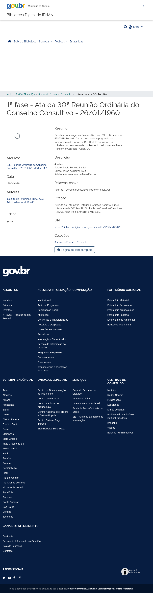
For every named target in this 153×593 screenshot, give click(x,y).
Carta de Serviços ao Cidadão (83, 392)
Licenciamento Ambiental (121, 319)
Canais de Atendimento (21, 526)
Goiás (6, 429)
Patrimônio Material (118, 300)
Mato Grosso (10, 438)
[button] (130, 27)
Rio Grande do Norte (14, 482)
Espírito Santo (10, 424)
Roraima (7, 497)
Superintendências (18, 379)
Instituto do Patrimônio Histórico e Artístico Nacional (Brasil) (25, 200)
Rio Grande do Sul (13, 487)
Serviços (79, 379)
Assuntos (10, 290)
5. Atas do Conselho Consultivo (55, 94)
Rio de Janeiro (11, 477)
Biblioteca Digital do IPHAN (30, 14)
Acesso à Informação (54, 290)
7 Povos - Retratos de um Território (17, 317)
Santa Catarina (11, 502)
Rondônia (8, 492)
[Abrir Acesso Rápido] (143, 6)
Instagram (20, 577)
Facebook (15, 577)
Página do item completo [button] (75, 250)
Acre (5, 390)
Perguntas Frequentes (50, 352)
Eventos (7, 310)
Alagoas (7, 395)
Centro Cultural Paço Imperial (49, 422)
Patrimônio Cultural (124, 290)
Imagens (112, 423)
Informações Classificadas (52, 339)
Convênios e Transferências (53, 319)
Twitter (4, 577)
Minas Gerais (10, 448)
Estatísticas (76, 41)
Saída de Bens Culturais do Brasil (87, 410)
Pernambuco (10, 468)
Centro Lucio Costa (48, 398)
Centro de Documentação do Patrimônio (52, 392)
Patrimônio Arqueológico (120, 310)
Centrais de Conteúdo (116, 381)
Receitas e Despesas (49, 324)
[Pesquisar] (125, 27)
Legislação (113, 404)
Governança (44, 362)
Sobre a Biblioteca (25, 41)
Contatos (8, 551)
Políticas (60, 41)
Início (9, 94)
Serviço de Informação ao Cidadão (52, 346)
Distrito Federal (11, 419)
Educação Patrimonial (119, 324)
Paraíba (7, 458)
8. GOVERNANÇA (25, 94)
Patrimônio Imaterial (118, 315)
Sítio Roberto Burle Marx (51, 428)
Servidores (43, 334)
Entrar (137, 26)
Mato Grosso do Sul (13, 443)
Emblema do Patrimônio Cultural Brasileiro (120, 416)
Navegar (44, 41)
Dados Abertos (46, 357)
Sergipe (7, 511)
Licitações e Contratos (50, 329)
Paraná (7, 463)
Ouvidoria (8, 536)
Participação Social (48, 310)
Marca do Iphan (115, 409)
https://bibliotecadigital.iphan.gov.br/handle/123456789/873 (88, 226)
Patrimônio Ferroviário (119, 305)
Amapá (7, 400)
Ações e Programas (48, 305)
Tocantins (8, 516)
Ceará (6, 414)
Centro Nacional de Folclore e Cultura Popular (53, 413)
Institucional (44, 300)
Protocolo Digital (81, 398)
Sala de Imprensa (12, 546)
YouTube (9, 577)
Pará (5, 453)
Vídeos (111, 427)
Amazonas (8, 404)
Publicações (114, 400)
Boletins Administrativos (120, 432)
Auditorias (43, 315)
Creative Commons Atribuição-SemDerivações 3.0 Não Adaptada (99, 588)
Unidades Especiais (52, 379)
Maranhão (8, 434)
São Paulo (8, 507)
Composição (82, 290)
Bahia (6, 409)
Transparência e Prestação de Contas (52, 369)
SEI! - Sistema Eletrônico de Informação (87, 418)
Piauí (5, 473)
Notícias (7, 300)
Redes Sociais (115, 395)
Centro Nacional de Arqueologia (48, 405)
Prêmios (7, 305)
